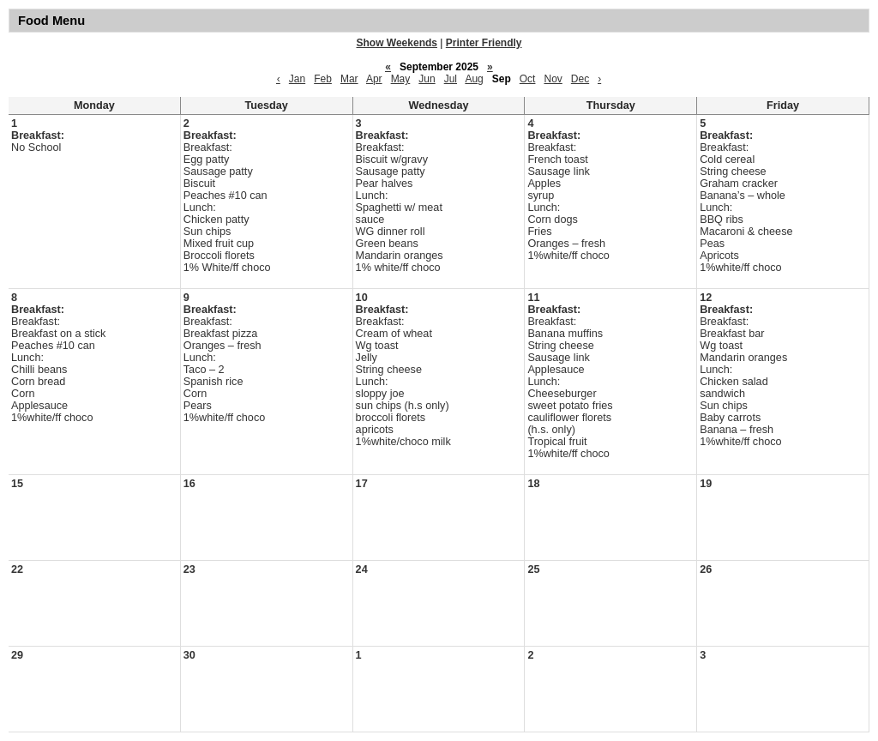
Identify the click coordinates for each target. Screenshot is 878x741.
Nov (553, 79)
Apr (374, 79)
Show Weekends (397, 43)
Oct (528, 79)
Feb (323, 79)
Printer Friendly (484, 43)
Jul (450, 79)
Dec (580, 79)
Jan (297, 79)
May (401, 79)
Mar (349, 79)
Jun (426, 79)
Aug (474, 79)
